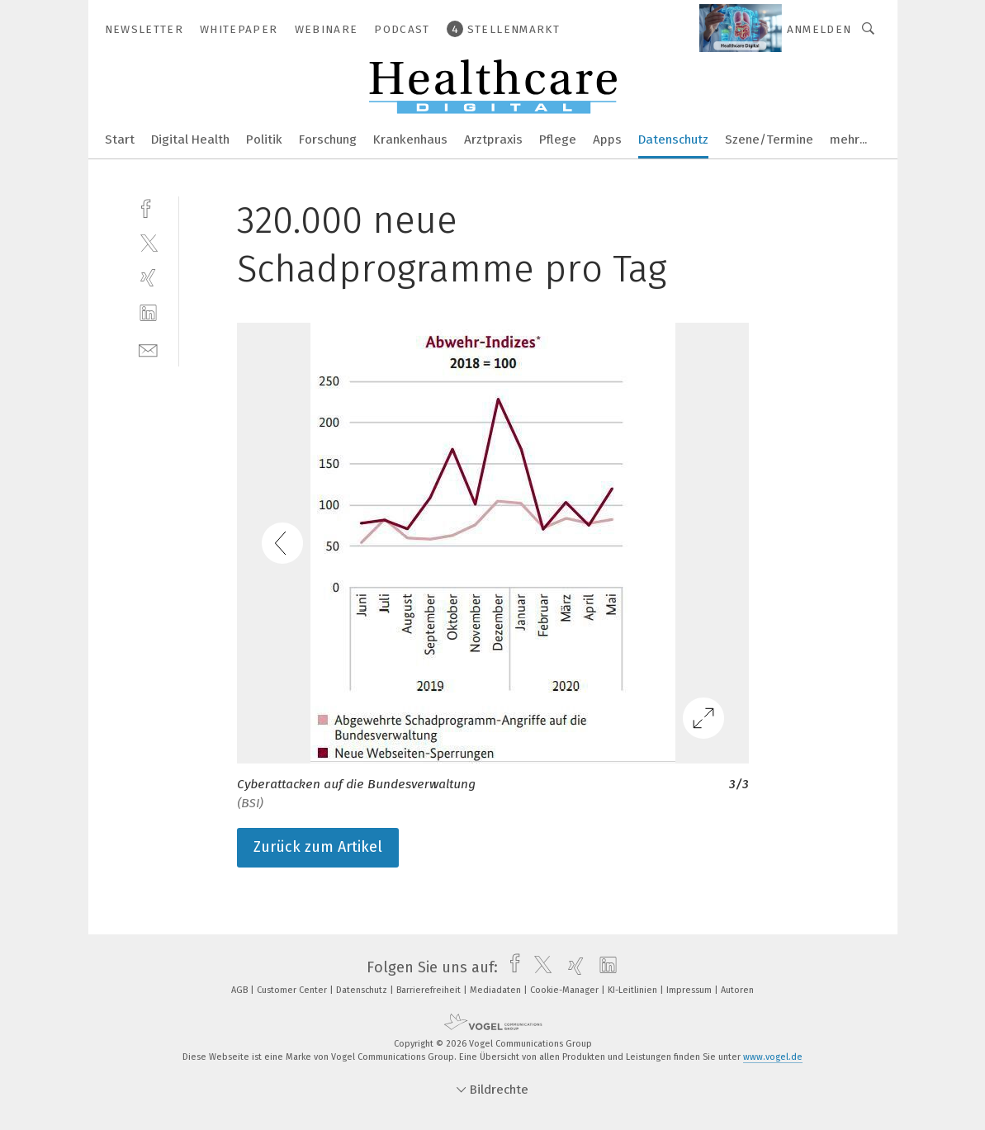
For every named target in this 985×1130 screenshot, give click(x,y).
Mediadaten (496, 990)
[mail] (148, 348)
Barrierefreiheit (429, 990)
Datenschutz (673, 139)
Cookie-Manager (565, 990)
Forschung (328, 139)
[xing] (148, 277)
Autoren (737, 990)
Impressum (690, 990)
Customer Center (293, 990)
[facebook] (148, 206)
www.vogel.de (773, 1057)
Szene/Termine (769, 139)
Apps (607, 139)
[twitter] (148, 242)
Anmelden (819, 29)
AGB (240, 990)
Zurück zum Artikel (317, 847)
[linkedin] (148, 313)
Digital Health (190, 139)
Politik (264, 139)
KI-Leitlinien (634, 990)
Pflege (557, 139)
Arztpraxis (493, 139)
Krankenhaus (410, 139)
